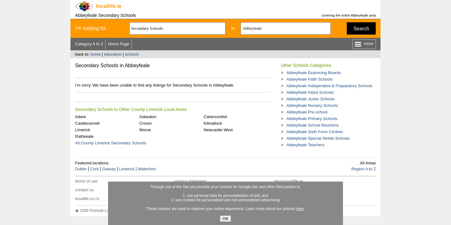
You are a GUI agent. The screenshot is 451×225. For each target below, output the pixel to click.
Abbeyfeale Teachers (305, 144)
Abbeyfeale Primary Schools (311, 118)
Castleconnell (87, 123)
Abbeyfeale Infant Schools (310, 92)
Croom (145, 123)
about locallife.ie (288, 181)
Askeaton (147, 116)
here (300, 209)
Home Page (118, 44)
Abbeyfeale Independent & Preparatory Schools (329, 85)
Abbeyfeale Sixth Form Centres (314, 131)
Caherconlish (215, 116)
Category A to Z (89, 44)
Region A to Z (363, 169)
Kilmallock (213, 123)
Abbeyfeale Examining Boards (313, 72)
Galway (109, 169)
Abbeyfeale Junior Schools (310, 99)
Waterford (147, 169)
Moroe (145, 130)
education (113, 54)
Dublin (81, 169)
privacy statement (190, 181)
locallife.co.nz (87, 198)
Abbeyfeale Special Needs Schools (318, 138)
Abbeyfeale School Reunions (312, 125)
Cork (94, 169)
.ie (109, 6)
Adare (80, 116)
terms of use (86, 181)
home (96, 54)
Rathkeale (84, 136)
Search (361, 28)
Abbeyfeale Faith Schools (309, 79)
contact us (84, 190)
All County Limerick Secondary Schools (110, 143)
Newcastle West (218, 130)
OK (225, 218)
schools (132, 54)
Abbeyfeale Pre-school (306, 112)
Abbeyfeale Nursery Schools (312, 105)
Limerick (82, 130)
